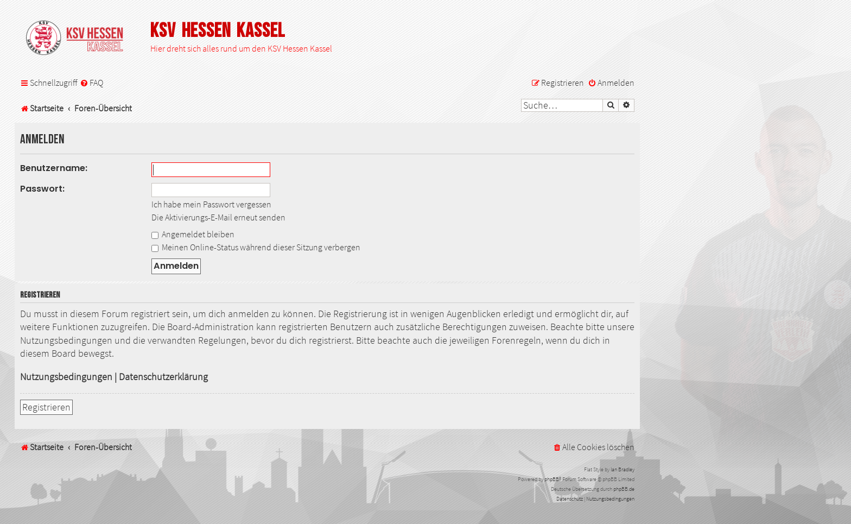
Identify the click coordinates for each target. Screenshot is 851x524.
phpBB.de (623, 489)
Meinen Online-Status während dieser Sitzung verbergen (255, 247)
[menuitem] (91, 82)
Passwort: (42, 188)
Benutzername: (53, 168)
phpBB (551, 479)
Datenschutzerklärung (163, 377)
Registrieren (46, 407)
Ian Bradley (622, 469)
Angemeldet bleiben (192, 234)
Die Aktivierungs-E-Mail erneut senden (218, 217)
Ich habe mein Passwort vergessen (211, 204)
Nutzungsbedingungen (66, 377)
